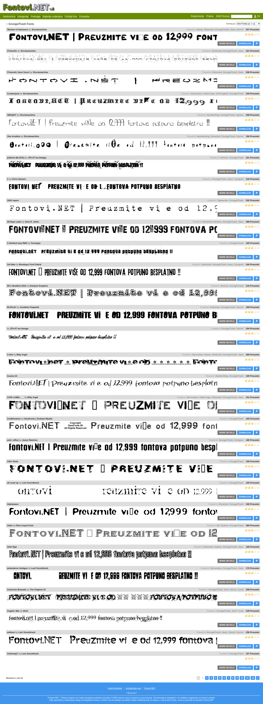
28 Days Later (14, 221)
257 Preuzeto (252, 29)
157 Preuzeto (252, 653)
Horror (240, 29)
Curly (241, 589)
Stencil (240, 307)
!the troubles (13, 136)
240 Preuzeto (252, 93)
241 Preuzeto (252, 397)
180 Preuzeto (252, 440)
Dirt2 (25, 611)
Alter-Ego (12, 547)
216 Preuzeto (252, 179)
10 (242, 678)
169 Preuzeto (252, 504)
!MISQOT (11, 115)
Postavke (84, 16)
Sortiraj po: (231, 24)
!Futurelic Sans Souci (18, 72)
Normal (224, 286)
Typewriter (222, 200)
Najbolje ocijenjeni (52, 16)
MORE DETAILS (226, 43)
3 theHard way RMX (17, 243)
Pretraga (35, 16)
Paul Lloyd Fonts (25, 525)
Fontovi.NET (149, 688)
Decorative (196, 93)
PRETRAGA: (223, 16)
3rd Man (11, 264)
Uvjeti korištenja (115, 688)
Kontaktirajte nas (133, 688)
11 (247, 678)
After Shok (12, 461)
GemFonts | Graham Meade (38, 418)
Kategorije (23, 16)
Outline (224, 525)
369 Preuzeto (252, 354)
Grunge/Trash (222, 29)
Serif (226, 589)
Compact (239, 179)
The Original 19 (38, 589)
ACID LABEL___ (15, 397)
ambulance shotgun (17, 568)
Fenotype (36, 243)
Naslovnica (9, 16)
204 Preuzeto (252, 328)
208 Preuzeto (252, 72)
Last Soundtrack (30, 482)
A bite (10, 354)
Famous (217, 221)
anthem (11, 632)
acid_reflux (13, 440)
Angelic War (13, 611)
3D (218, 525)
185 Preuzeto (252, 376)
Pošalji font (71, 16)
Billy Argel (22, 354)
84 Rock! (11, 307)
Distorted (209, 29)
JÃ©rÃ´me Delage (37, 157)
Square (240, 115)
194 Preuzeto (252, 136)
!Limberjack (13, 93)
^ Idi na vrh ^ (131, 693)
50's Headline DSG (16, 286)
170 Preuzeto (252, 568)
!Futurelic (12, 51)
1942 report (13, 200)
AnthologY (12, 653)
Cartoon (224, 157)
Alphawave (12, 504)
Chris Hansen (19, 179)
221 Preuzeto (252, 51)
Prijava (210, 16)
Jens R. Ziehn (32, 221)
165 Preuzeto (252, 243)
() (257, 16)
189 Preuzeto (252, 307)
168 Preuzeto (252, 547)
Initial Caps (209, 93)
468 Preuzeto (252, 221)
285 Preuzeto (252, 525)
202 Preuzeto (252, 200)
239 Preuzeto (252, 611)
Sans (232, 29)
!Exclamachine (39, 29)
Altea (9, 525)
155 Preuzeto (252, 461)
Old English (222, 93)
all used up (12, 482)
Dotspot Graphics (39, 286)
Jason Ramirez (30, 440)
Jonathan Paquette (29, 307)
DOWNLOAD (245, 43)
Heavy (199, 29)
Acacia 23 (12, 376)
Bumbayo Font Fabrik (30, 264)
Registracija (197, 16)
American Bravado (16, 589)
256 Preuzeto (252, 632)
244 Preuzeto (252, 264)
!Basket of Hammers (17, 29)
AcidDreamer (14, 418)
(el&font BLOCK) (15, 157)
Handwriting (213, 115)
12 (253, 678)
